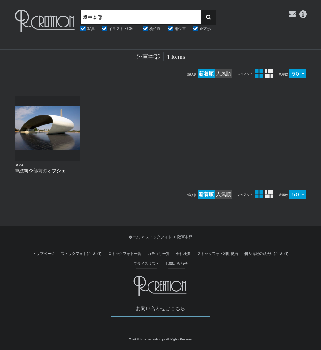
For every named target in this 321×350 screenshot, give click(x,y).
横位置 (154, 29)
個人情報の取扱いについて (266, 254)
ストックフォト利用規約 (217, 254)
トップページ (43, 254)
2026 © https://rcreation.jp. (147, 339)
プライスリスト (146, 263)
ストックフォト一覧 (124, 254)
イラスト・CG (121, 29)
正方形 (205, 29)
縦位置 (180, 29)
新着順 (206, 73)
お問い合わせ (176, 263)
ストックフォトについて (81, 254)
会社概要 (183, 254)
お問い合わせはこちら (160, 308)
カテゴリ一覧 (159, 254)
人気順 (223, 73)
